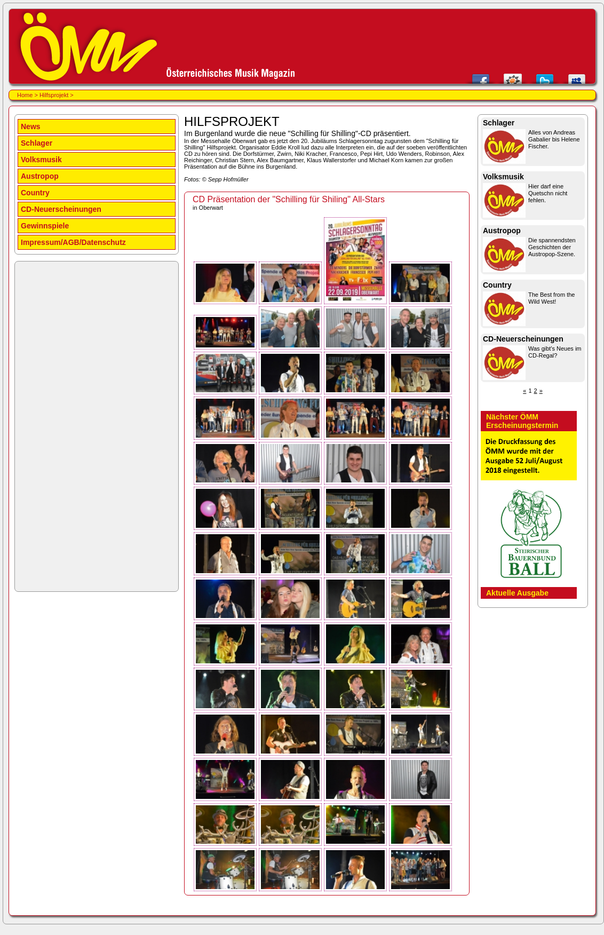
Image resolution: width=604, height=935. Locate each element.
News (31, 126)
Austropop (40, 176)
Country (35, 192)
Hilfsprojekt (53, 95)
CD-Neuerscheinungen (61, 209)
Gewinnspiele (45, 225)
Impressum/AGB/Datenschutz (73, 242)
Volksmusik (41, 159)
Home (25, 95)
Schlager (36, 143)
